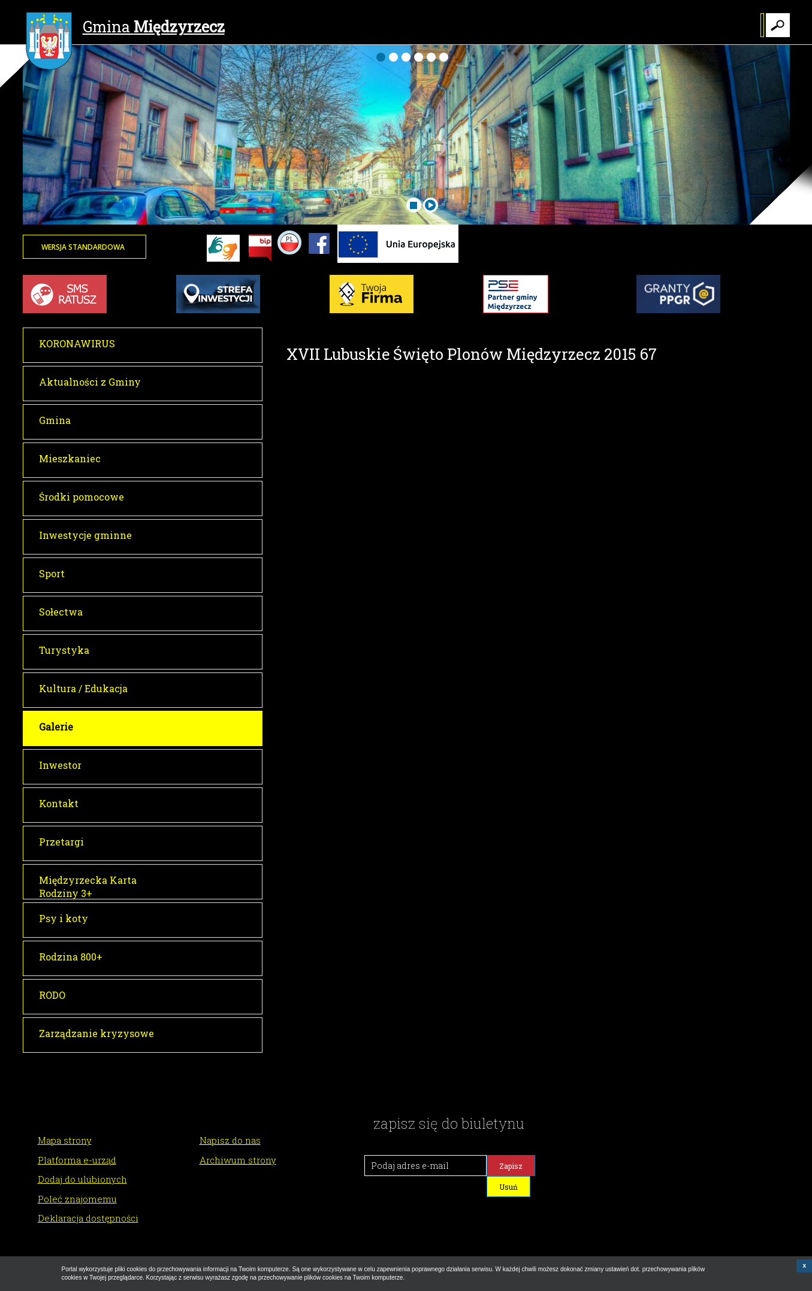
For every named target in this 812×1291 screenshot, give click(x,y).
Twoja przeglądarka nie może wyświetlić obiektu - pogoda (745, 254)
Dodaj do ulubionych (82, 1179)
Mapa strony (65, 1140)
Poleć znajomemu (77, 1199)
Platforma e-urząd (77, 1160)
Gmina (125, 28)
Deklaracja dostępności (88, 1218)
